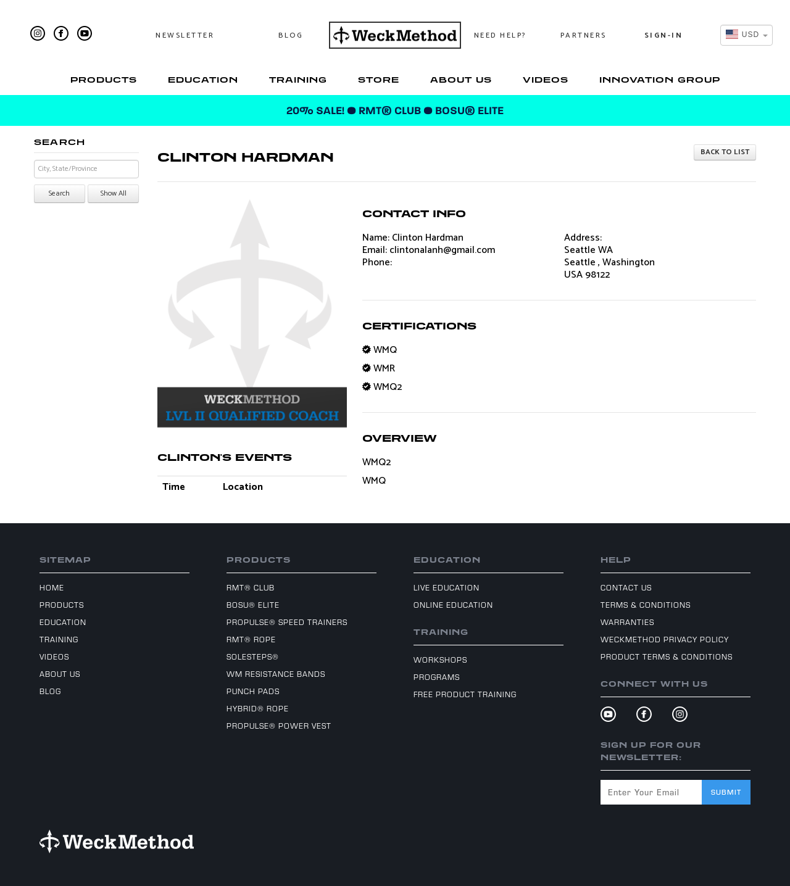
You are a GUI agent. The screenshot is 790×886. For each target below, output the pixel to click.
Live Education (447, 587)
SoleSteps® (253, 656)
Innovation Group (659, 80)
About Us (461, 80)
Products (103, 80)
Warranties (627, 622)
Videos (545, 80)
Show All (114, 193)
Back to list (725, 152)
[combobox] (746, 35)
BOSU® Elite (253, 605)
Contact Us (626, 587)
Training (298, 80)
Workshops (440, 659)
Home (52, 587)
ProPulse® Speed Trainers (287, 622)
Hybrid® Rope (258, 708)
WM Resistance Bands (276, 674)
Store (378, 80)
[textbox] (743, 35)
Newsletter (185, 35)
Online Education (453, 605)
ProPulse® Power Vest (279, 726)
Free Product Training (465, 694)
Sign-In (663, 35)
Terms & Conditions (646, 605)
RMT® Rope (251, 639)
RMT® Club (251, 587)
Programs (437, 677)
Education (203, 80)
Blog (290, 35)
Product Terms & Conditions (667, 656)
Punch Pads (253, 691)
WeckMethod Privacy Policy (665, 639)
